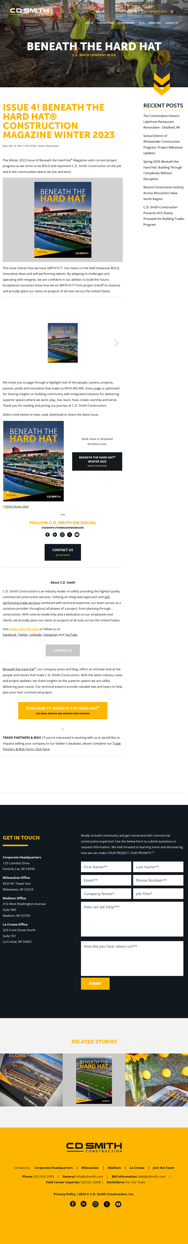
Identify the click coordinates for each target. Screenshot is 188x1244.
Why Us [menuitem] (89, 23)
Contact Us (21, 1168)
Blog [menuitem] (142, 23)
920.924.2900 (44, 1176)
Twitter (23, 635)
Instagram (50, 635)
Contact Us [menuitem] (171, 23)
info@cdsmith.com (89, 1176)
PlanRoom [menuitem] (127, 11)
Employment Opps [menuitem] (154, 11)
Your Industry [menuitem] (126, 23)
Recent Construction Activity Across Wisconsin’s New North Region (163, 193)
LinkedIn (36, 635)
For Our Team (135, 1182)
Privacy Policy (64, 1194)
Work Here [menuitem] (155, 23)
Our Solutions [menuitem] (105, 23)
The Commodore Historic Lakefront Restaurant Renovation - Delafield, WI (161, 121)
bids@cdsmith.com (151, 1176)
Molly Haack (52, 145)
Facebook (10, 635)
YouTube (71, 635)
